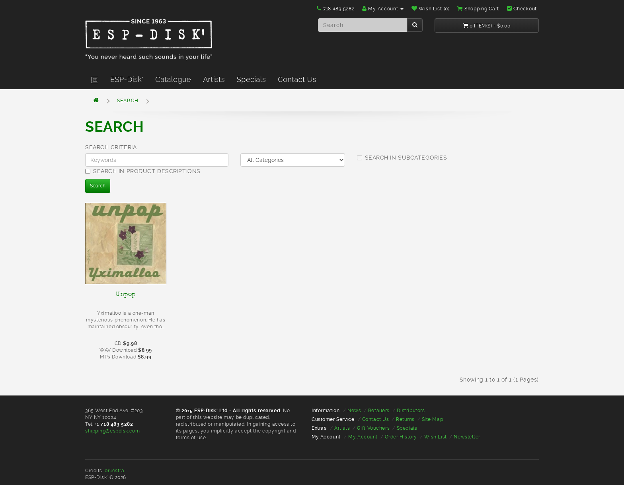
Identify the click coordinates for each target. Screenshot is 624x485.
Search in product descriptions (143, 171)
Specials (251, 79)
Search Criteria (110, 147)
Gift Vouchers (373, 428)
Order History (401, 437)
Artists (214, 79)
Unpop (126, 294)
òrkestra (114, 470)
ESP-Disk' (126, 79)
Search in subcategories (402, 157)
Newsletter (467, 437)
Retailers (379, 410)
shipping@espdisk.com (112, 431)
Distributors (411, 410)
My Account (363, 437)
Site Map (432, 419)
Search (127, 100)
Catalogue (173, 79)
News (354, 410)
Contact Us (297, 79)
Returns (405, 419)
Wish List (435, 437)
